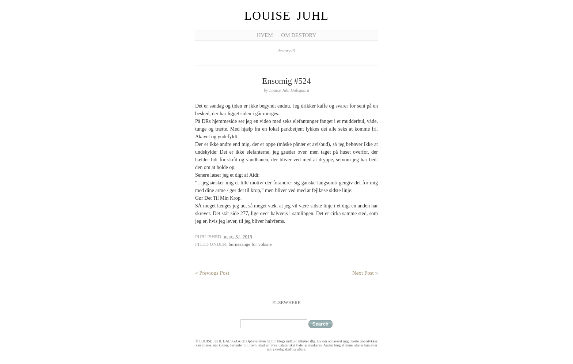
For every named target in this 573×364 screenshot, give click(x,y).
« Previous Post (212, 273)
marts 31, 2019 (238, 236)
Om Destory (298, 35)
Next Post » (365, 273)
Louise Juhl (286, 15)
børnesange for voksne (250, 244)
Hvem (265, 35)
